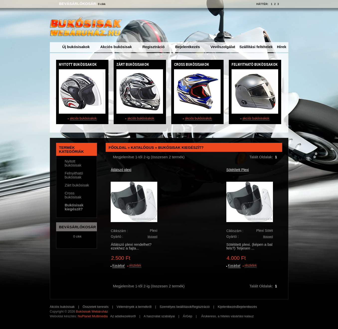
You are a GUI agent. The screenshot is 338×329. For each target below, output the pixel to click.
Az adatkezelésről (123, 316)
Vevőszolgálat (222, 47)
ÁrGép (187, 316)
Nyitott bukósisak (73, 163)
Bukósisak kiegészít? (181, 147)
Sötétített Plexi (237, 170)
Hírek (281, 47)
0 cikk (102, 3)
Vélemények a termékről (134, 307)
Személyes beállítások (176, 307)
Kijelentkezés (227, 307)
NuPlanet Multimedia (93, 316)
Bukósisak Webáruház (92, 311)
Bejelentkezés (187, 47)
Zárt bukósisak (77, 185)
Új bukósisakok (76, 47)
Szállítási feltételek (256, 47)
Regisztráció (153, 47)
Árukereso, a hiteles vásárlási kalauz (227, 316)
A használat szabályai (159, 316)
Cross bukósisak (73, 195)
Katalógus (142, 147)
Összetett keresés (96, 307)
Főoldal (118, 147)
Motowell (152, 236)
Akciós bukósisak (116, 47)
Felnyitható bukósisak (74, 175)
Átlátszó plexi (121, 170)
